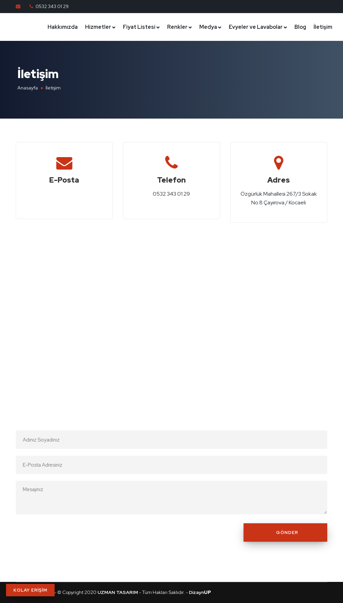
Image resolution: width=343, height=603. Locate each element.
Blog (300, 26)
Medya (208, 26)
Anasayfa (27, 88)
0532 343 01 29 (52, 6)
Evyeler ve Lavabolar (256, 26)
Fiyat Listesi (139, 26)
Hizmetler (98, 26)
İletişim (323, 26)
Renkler (177, 26)
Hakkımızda (63, 26)
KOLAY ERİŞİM (30, 590)
